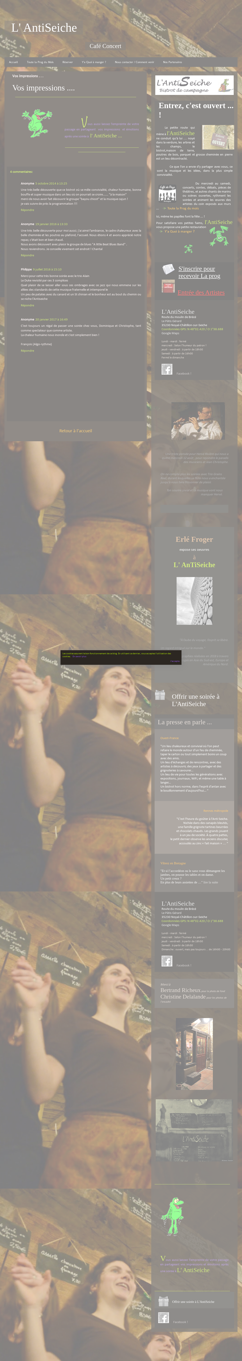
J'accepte (174, 661)
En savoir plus (79, 656)
